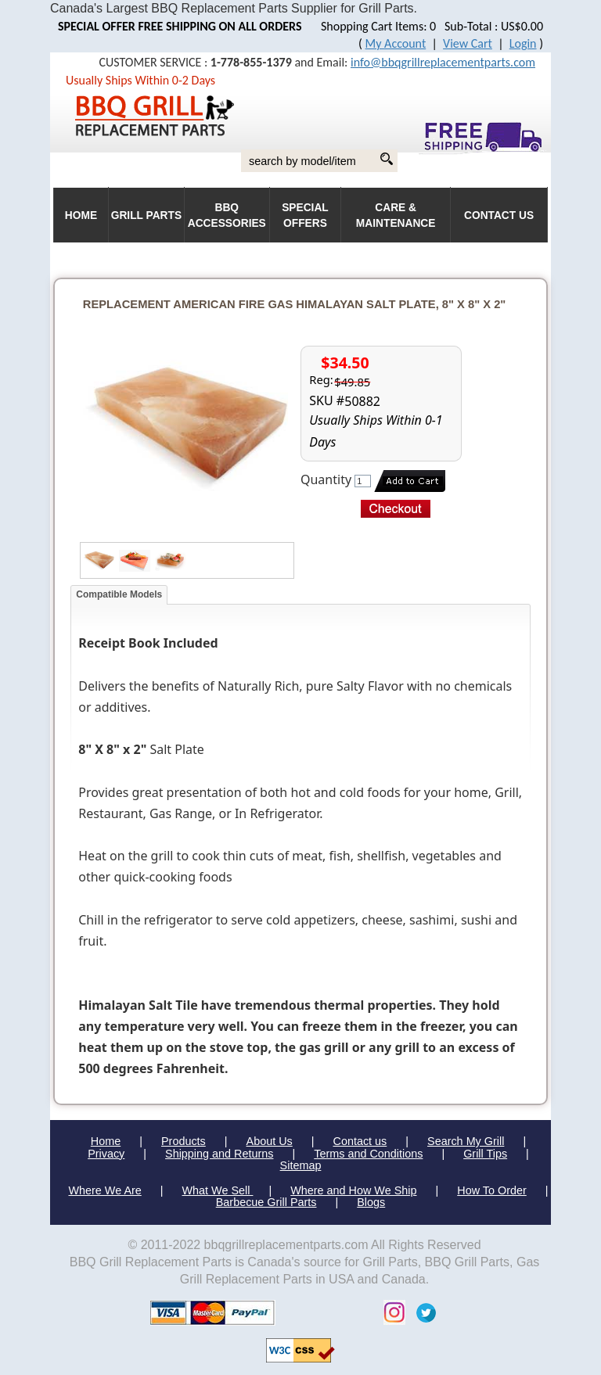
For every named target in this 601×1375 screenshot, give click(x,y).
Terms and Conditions (368, 1153)
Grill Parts (146, 215)
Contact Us (499, 215)
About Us (270, 1141)
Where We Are (104, 1190)
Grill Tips (485, 1153)
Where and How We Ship (353, 1190)
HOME (81, 215)
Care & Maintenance (396, 215)
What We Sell (218, 1190)
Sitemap (301, 1165)
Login (523, 43)
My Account (395, 43)
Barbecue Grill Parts (266, 1202)
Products (183, 1141)
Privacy (106, 1153)
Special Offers (305, 215)
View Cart (467, 43)
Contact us (360, 1141)
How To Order (492, 1190)
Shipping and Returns (219, 1153)
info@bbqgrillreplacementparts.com (443, 62)
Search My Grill (465, 1141)
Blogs (371, 1202)
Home (106, 1141)
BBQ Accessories (227, 215)
